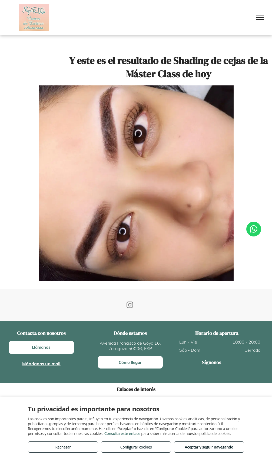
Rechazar (63, 447)
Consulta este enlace (122, 433)
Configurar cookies (136, 447)
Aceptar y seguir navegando (209, 447)
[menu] (260, 17)
